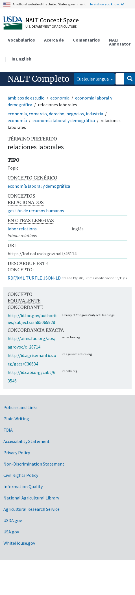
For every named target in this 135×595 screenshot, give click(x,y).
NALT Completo (38, 79)
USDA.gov (12, 520)
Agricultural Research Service (31, 509)
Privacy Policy (16, 452)
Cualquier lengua (93, 79)
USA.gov (11, 532)
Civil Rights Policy (20, 475)
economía (59, 98)
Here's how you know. (104, 4)
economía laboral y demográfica (63, 120)
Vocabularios (21, 40)
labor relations (22, 228)
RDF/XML (16, 278)
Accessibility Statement (26, 441)
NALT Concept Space (52, 20)
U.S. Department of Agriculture (51, 26)
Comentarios (86, 40)
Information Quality (23, 486)
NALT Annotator (119, 42)
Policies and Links (20, 407)
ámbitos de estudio (26, 98)
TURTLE (34, 278)
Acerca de (54, 40)
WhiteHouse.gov (19, 543)
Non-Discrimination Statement (33, 464)
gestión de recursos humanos (36, 210)
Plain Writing (16, 418)
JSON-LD (52, 278)
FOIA (8, 430)
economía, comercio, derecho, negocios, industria (55, 113)
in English (21, 59)
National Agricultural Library (31, 498)
